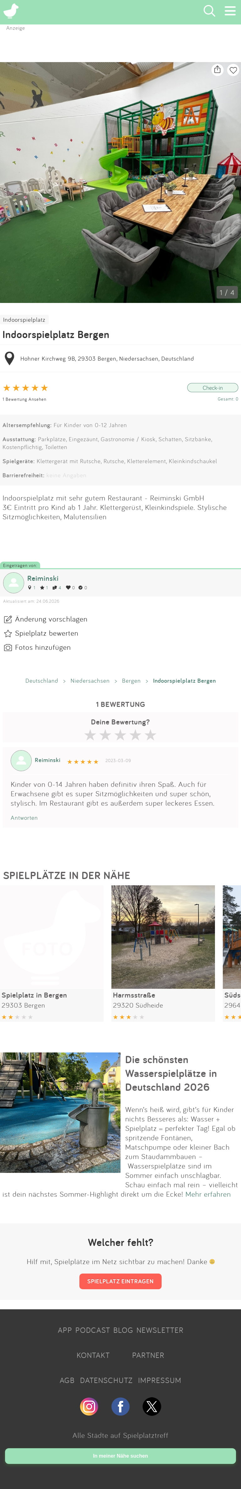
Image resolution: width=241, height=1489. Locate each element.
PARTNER (148, 1355)
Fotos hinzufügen (43, 647)
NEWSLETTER (160, 1330)
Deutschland (41, 680)
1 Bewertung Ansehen (24, 399)
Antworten (24, 817)
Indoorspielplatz (24, 319)
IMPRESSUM (159, 1380)
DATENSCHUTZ (106, 1380)
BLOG (123, 1330)
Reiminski (43, 578)
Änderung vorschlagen (51, 618)
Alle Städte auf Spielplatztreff (120, 1435)
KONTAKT (93, 1355)
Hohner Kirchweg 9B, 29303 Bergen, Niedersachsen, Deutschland (107, 358)
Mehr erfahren (208, 1194)
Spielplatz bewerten (46, 633)
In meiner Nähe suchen (120, 1456)
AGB (67, 1380)
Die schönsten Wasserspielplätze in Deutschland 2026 (171, 1073)
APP (65, 1330)
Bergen (131, 680)
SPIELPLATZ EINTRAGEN (120, 1281)
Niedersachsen (90, 680)
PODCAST (92, 1330)
